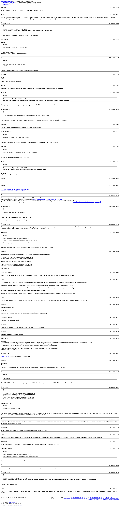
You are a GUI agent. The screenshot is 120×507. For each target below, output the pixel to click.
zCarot (20, 505)
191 (108, 498)
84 (75, 498)
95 (96, 498)
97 (99, 498)
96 (98, 498)
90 (86, 498)
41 (71, 498)
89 (84, 498)
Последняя (114, 498)
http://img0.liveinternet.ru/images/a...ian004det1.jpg (15, 189)
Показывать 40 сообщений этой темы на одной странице (103, 499)
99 (103, 498)
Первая (66, 498)
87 (81, 498)
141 (106, 498)
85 (77, 498)
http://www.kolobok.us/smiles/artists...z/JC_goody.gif (47, 199)
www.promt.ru (5, 356)
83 (73, 498)
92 (90, 498)
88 (82, 498)
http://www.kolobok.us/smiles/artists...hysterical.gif (87, 202)
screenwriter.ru (13, 502)
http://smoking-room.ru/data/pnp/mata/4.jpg (13, 190)
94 (94, 498)
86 (79, 498)
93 (92, 498)
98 (101, 498)
